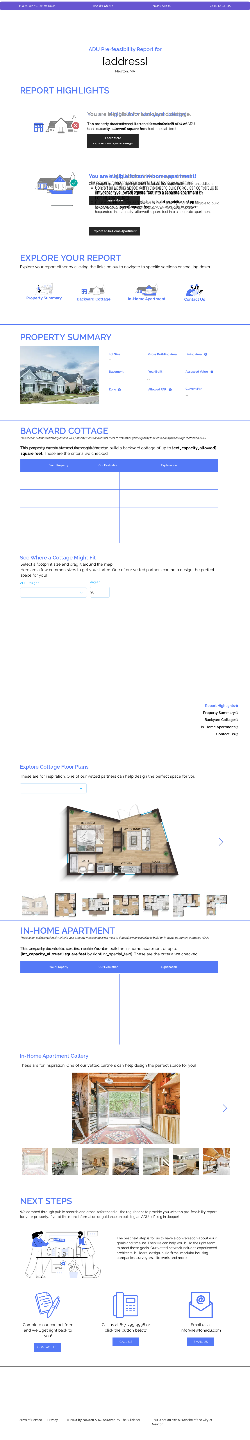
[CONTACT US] (47, 1347)
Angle (94, 582)
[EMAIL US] (200, 1342)
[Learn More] (113, 138)
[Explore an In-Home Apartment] (114, 231)
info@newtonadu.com (200, 1330)
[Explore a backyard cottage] (113, 143)
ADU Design (28, 582)
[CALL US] (125, 1342)
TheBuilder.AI (130, 1420)
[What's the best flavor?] (53, 788)
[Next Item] (220, 842)
